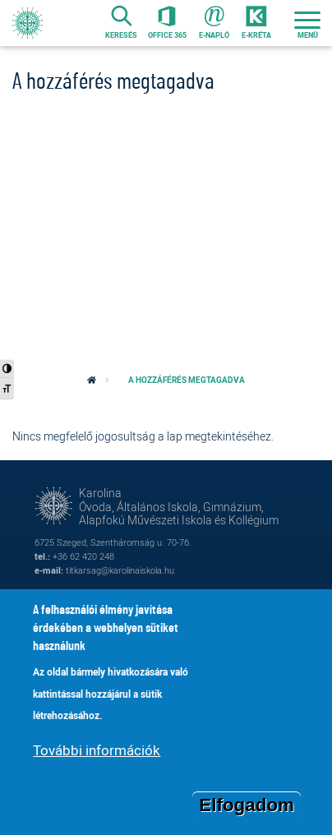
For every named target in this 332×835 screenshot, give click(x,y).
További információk (96, 749)
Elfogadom (246, 805)
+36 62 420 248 (83, 556)
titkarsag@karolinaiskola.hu (120, 570)
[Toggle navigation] (307, 23)
